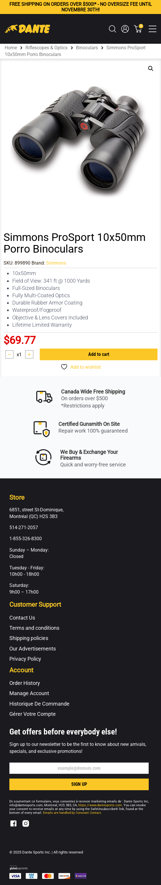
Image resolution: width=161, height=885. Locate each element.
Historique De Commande (39, 704)
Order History (24, 683)
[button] (151, 68)
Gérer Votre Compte (32, 714)
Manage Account (29, 693)
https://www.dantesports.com (100, 805)
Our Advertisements (32, 649)
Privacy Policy (25, 659)
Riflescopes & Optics (46, 47)
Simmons (56, 263)
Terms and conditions (34, 628)
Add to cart (98, 354)
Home (11, 47)
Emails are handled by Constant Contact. (72, 813)
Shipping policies (28, 638)
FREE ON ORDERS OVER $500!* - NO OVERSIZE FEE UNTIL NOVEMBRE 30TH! (80, 7)
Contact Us (22, 618)
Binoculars (87, 47)
